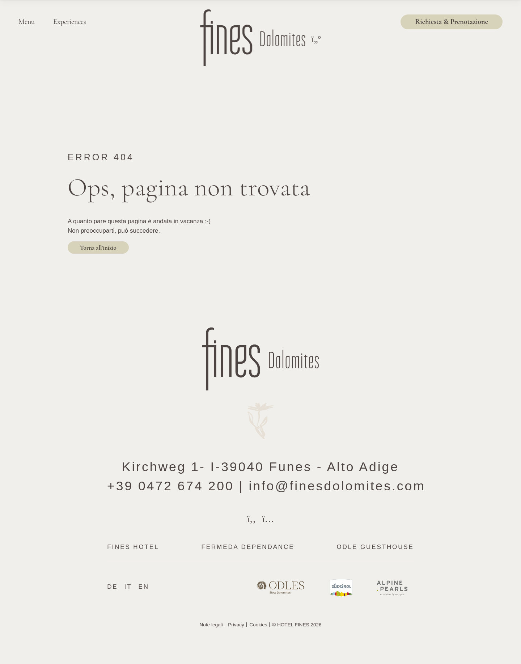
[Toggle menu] (316, 39)
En (143, 586)
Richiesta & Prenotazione (451, 21)
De (112, 586)
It (128, 586)
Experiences (69, 21)
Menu (26, 21)
